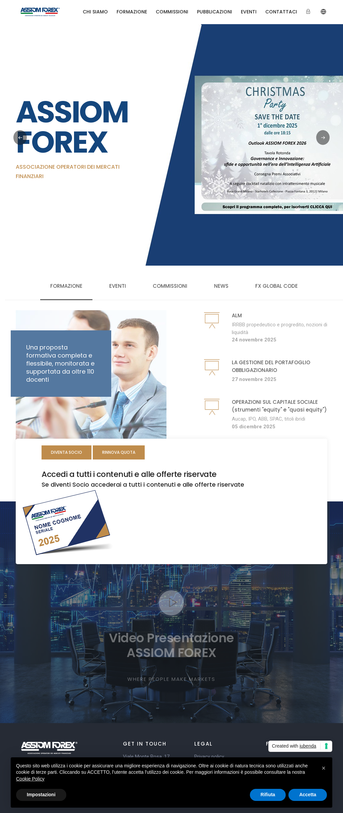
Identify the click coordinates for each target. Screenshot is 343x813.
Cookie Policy (30, 778)
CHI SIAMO (95, 11)
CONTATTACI (281, 11)
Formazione (66, 285)
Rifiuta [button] (268, 794)
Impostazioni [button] (41, 794)
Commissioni (170, 285)
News (221, 285)
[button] (323, 137)
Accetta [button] (307, 794)
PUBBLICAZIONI (214, 11)
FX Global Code (276, 285)
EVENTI (249, 11)
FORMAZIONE (132, 11)
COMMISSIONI (172, 11)
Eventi (117, 285)
